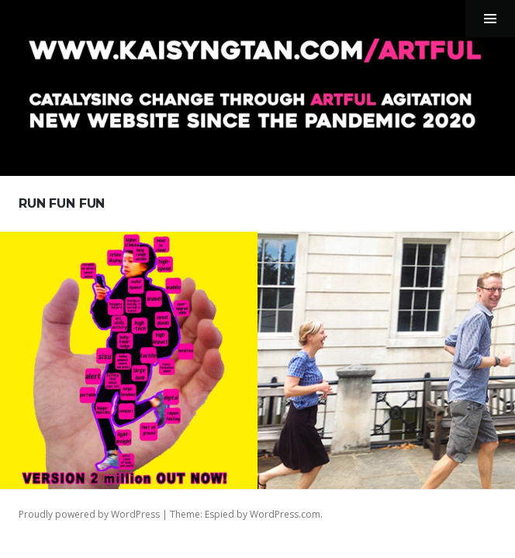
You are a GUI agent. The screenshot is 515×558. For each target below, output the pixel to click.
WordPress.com (285, 514)
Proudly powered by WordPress (89, 514)
